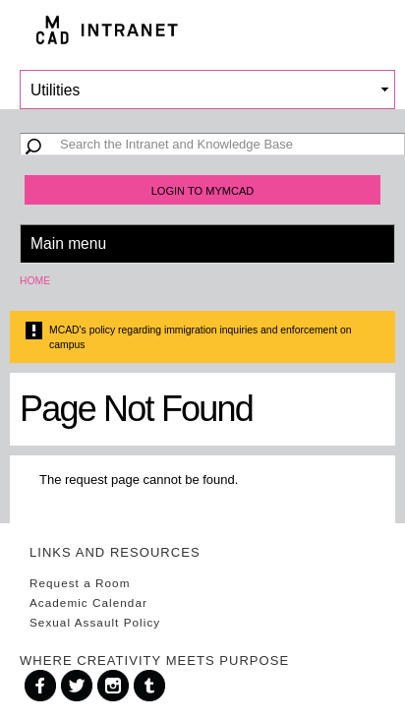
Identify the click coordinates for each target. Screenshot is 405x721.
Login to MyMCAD (203, 191)
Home (35, 280)
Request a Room (79, 582)
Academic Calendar (88, 602)
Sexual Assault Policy (94, 622)
